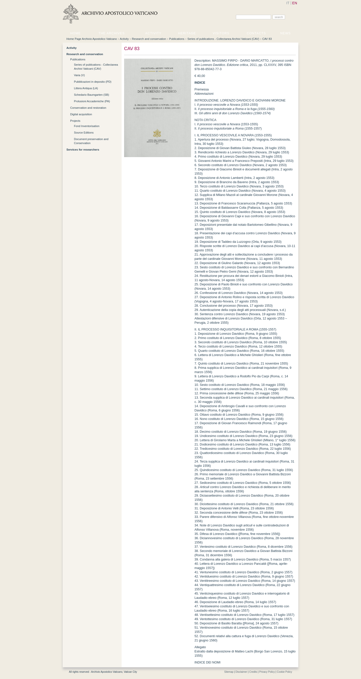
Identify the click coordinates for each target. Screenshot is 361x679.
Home (75, 33)
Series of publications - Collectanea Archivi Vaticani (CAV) (223, 38)
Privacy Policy (267, 671)
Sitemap (228, 671)
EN (294, 3)
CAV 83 (267, 38)
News (285, 33)
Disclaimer (241, 671)
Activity (153, 33)
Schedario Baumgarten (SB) (91, 94)
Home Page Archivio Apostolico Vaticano (91, 38)
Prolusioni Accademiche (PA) (92, 101)
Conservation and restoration (88, 107)
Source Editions (84, 132)
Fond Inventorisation (86, 126)
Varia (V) (79, 75)
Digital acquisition (81, 114)
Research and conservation (149, 38)
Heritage (187, 33)
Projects (75, 120)
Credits (253, 671)
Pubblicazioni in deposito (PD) (92, 81)
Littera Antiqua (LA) (86, 88)
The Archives (112, 33)
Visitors (221, 33)
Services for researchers (82, 149)
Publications (176, 38)
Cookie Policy (284, 671)
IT (287, 3)
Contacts (256, 33)
